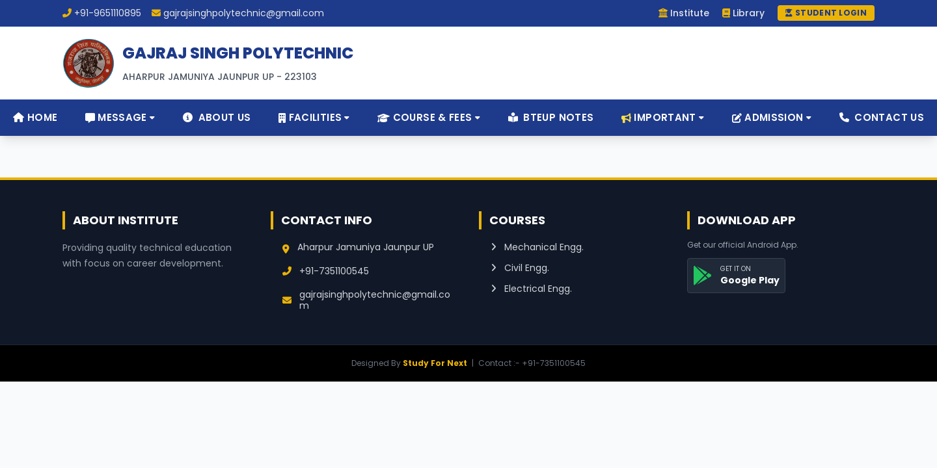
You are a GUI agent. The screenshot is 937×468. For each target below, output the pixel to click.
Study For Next (435, 363)
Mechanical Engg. (537, 247)
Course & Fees (428, 117)
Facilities (314, 117)
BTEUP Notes (551, 117)
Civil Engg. (520, 267)
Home (35, 117)
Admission (771, 117)
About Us (217, 117)
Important (662, 117)
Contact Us (882, 117)
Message (120, 117)
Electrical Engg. (531, 288)
